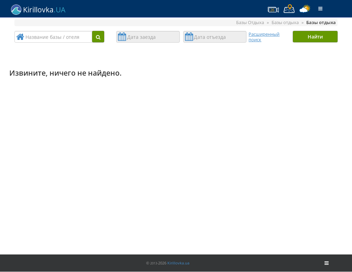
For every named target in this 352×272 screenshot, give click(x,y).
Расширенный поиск (264, 37)
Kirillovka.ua (178, 262)
